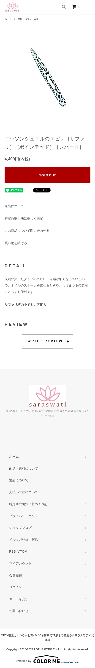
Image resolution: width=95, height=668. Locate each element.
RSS (12, 551)
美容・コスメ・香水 (28, 19)
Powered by (47, 659)
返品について (14, 206)
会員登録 (15, 575)
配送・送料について (23, 468)
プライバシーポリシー (25, 516)
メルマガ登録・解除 (23, 539)
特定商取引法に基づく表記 (24, 218)
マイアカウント (20, 563)
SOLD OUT (47, 175)
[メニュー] (88, 7)
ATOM (22, 551)
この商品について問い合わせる (27, 230)
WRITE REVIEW (45, 341)
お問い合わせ (18, 611)
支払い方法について (23, 492)
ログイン (15, 587)
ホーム (8, 19)
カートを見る (18, 599)
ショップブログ (20, 527)
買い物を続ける (16, 243)
